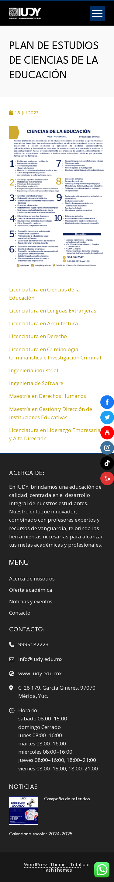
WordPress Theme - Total (52, 864)
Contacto (19, 612)
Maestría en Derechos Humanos (47, 395)
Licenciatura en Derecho (38, 336)
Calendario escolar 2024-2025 (41, 834)
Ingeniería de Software (36, 383)
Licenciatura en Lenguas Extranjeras (52, 310)
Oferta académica (30, 589)
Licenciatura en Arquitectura (43, 323)
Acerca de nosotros (32, 578)
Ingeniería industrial (33, 370)
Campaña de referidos (67, 799)
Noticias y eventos (30, 601)
